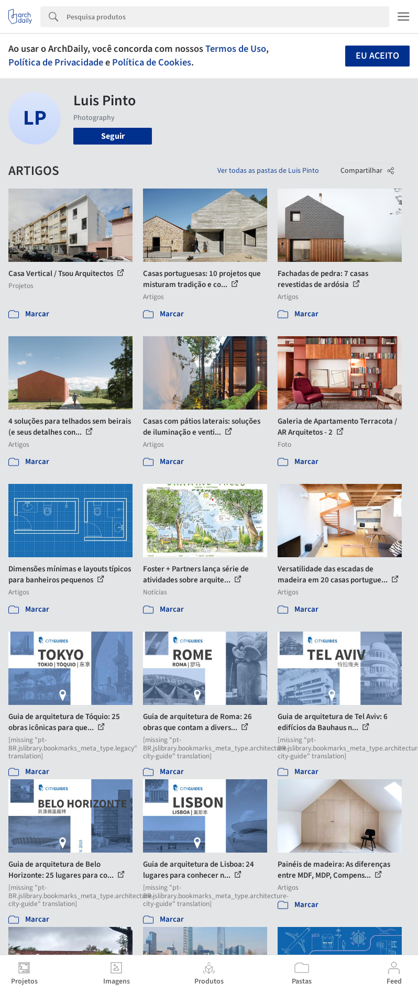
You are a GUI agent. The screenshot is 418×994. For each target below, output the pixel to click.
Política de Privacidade (55, 62)
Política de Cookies (151, 62)
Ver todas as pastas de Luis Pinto (268, 170)
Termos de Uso (235, 49)
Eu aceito (377, 55)
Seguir (113, 136)
